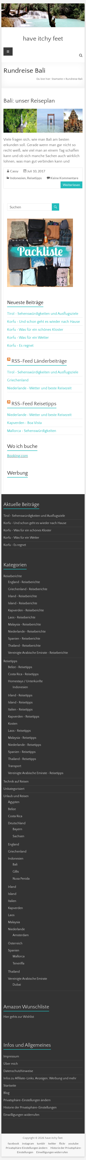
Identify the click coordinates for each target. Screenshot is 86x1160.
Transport (14, 766)
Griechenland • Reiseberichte (27, 589)
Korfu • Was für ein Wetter (28, 338)
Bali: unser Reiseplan (29, 101)
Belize (12, 809)
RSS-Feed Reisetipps (33, 404)
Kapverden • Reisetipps (23, 716)
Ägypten (13, 802)
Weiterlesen (71, 185)
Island (12, 894)
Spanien (13, 950)
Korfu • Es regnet (20, 346)
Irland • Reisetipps (20, 695)
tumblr (41, 1143)
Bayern (17, 829)
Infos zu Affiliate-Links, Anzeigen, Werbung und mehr (39, 1078)
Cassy (14, 171)
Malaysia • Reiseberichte (24, 624)
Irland (12, 887)
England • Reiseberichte (24, 582)
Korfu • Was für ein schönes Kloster (35, 330)
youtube (73, 1143)
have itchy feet (43, 38)
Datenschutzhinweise (18, 1071)
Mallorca (19, 956)
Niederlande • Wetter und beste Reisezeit (39, 388)
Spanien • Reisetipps (22, 752)
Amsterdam (21, 935)
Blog (6, 1093)
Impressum (11, 1056)
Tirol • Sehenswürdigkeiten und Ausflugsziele (42, 314)
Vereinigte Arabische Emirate (27, 979)
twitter (52, 1143)
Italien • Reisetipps (20, 709)
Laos (11, 915)
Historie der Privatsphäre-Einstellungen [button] (30, 1107)
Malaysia (14, 922)
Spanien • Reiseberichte (24, 639)
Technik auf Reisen (16, 781)
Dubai (17, 985)
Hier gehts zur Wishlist (18, 1017)
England (13, 844)
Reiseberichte (12, 576)
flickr (62, 1143)
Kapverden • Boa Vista (24, 423)
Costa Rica (15, 816)
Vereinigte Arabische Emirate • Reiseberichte (38, 653)
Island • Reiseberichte (22, 603)
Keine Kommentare (64, 178)
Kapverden (15, 908)
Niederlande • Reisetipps (24, 745)
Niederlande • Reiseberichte (27, 631)
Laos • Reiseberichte (21, 617)
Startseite (57, 79)
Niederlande (16, 929)
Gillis (16, 871)
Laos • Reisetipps (19, 731)
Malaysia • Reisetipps (22, 738)
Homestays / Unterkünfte (25, 681)
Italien (12, 901)
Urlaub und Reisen (16, 796)
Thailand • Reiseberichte (24, 646)
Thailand (14, 972)
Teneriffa (18, 963)
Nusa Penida (21, 879)
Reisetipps (34, 178)
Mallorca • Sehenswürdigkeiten (31, 431)
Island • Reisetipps (20, 702)
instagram (28, 1143)
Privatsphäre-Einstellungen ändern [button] (27, 1100)
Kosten (12, 724)
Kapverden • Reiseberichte (26, 610)
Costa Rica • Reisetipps (23, 674)
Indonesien (18, 178)
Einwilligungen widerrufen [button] (21, 1115)
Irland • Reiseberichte (22, 596)
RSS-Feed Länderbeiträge (39, 361)
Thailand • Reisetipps (22, 759)
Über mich (10, 1064)
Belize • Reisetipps (20, 667)
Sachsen (18, 836)
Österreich (15, 943)
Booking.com (17, 456)
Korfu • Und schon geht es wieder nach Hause (43, 322)
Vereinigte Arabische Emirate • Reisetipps (35, 773)
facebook (13, 1143)
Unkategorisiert (13, 789)
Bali (15, 864)
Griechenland (17, 380)
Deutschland (16, 823)
